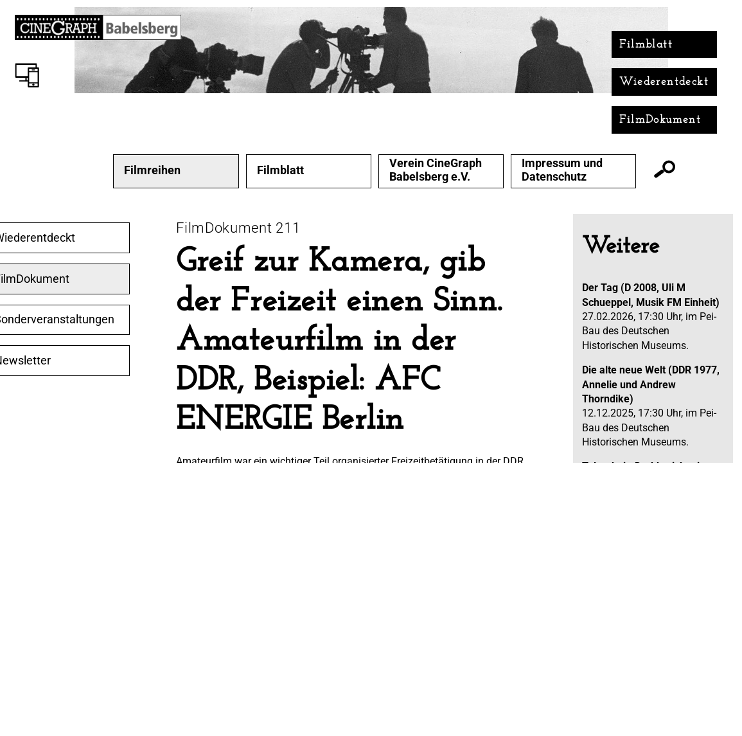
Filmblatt (646, 44)
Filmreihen (152, 170)
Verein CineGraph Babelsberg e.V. (435, 170)
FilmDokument (660, 119)
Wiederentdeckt (664, 81)
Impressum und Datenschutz (562, 170)
